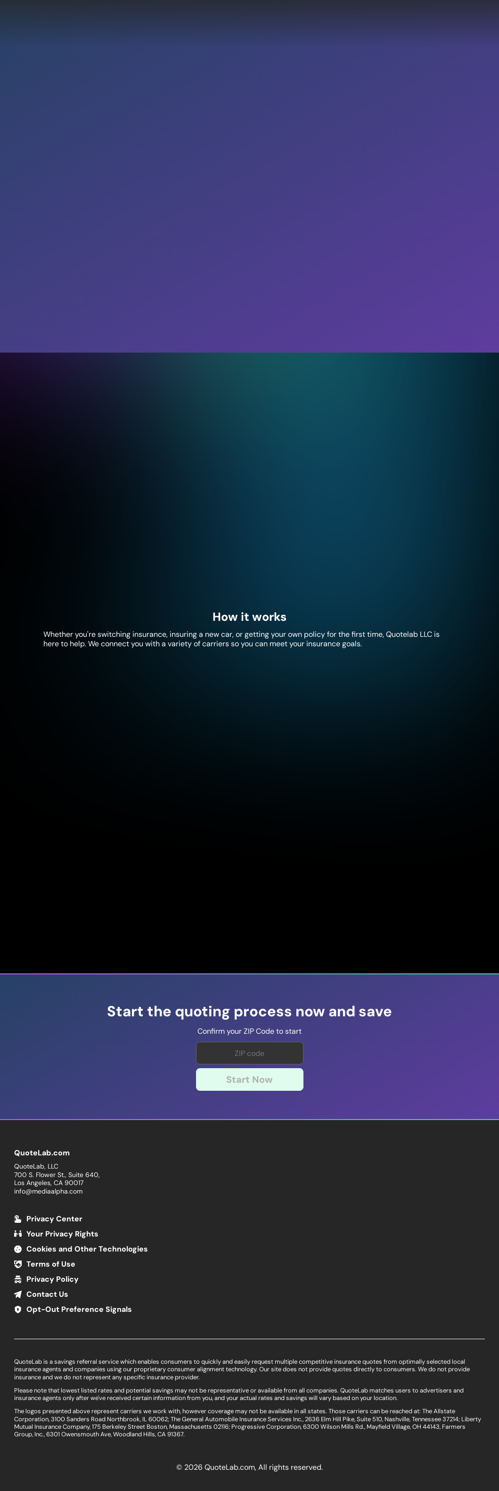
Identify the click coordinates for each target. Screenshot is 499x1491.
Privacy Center (54, 1219)
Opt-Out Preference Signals (79, 1309)
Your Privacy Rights (62, 1234)
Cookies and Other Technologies (87, 1249)
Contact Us (47, 1294)
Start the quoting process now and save (249, 1012)
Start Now (249, 1079)
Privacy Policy (52, 1279)
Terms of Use (50, 1264)
